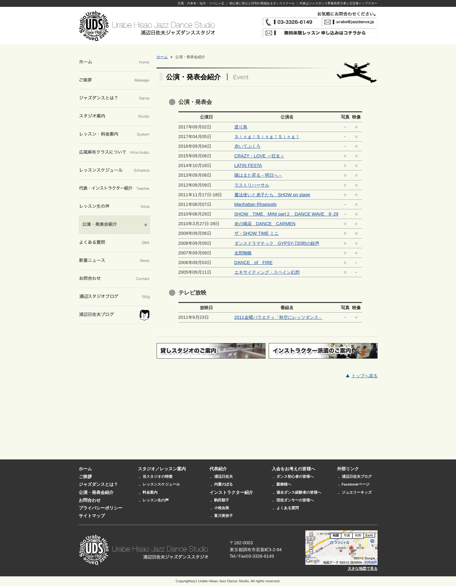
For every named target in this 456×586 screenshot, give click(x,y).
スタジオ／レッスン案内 (162, 468)
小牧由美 (221, 508)
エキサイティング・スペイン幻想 (267, 272)
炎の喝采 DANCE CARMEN (265, 223)
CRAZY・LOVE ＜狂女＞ (259, 155)
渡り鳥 (240, 126)
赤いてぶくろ (247, 146)
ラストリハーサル (251, 185)
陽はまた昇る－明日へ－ (258, 175)
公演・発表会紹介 (96, 492)
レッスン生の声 (156, 500)
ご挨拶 (85, 476)
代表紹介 (218, 468)
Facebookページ (356, 484)
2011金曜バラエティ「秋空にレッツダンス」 (278, 317)
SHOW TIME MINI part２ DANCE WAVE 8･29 (286, 214)
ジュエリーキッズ (357, 492)
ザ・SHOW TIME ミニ (256, 233)
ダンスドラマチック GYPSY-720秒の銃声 (276, 243)
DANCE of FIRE (253, 262)
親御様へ (283, 484)
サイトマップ (92, 515)
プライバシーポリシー (100, 507)
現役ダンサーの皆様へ (295, 500)
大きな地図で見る (363, 568)
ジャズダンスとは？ (98, 484)
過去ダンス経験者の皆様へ (298, 492)
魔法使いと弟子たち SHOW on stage (272, 194)
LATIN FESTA (248, 165)
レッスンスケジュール (161, 484)
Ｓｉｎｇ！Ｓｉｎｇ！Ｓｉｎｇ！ (267, 136)
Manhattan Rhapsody (255, 204)
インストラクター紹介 (231, 492)
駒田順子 (221, 500)
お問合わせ (90, 500)
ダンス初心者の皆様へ (295, 476)
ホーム (162, 57)
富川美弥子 (223, 516)
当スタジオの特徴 (157, 476)
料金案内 (150, 492)
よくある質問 (287, 508)
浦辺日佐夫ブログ (357, 476)
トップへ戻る (364, 375)
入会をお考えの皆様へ (293, 468)
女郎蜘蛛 (243, 252)
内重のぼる (223, 484)
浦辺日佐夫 (223, 476)
